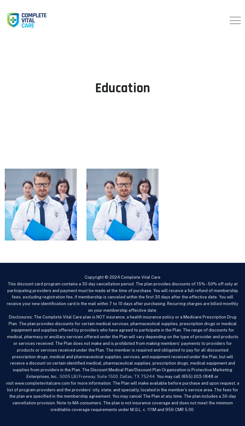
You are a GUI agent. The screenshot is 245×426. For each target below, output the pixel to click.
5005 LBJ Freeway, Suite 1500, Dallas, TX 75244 (107, 376)
